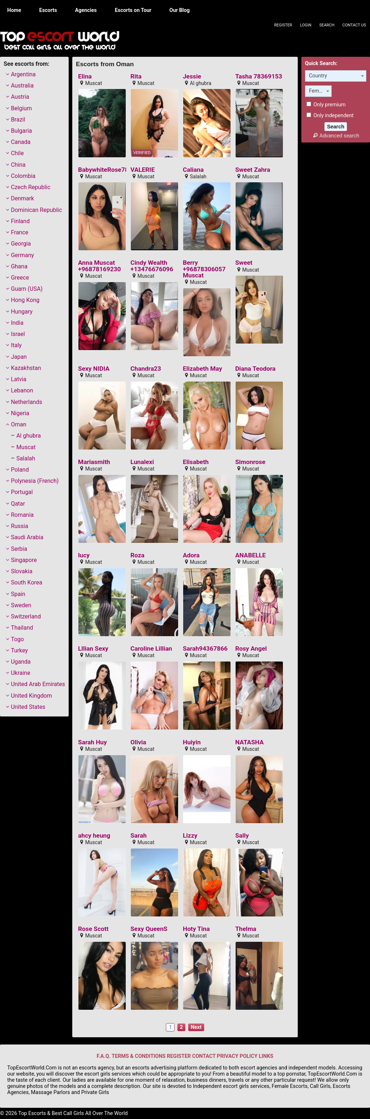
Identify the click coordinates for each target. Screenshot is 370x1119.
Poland (20, 469)
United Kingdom (31, 695)
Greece (20, 277)
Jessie (192, 76)
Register (283, 25)
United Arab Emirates (38, 684)
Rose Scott (93, 929)
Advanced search (335, 136)
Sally (242, 836)
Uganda (21, 661)
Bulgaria (21, 130)
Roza (137, 555)
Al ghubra (28, 435)
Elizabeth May (202, 369)
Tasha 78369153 (258, 76)
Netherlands (26, 402)
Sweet (244, 263)
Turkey (19, 650)
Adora (191, 555)
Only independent (330, 115)
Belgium (21, 108)
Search (327, 25)
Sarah (138, 836)
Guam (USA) (27, 288)
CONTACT (204, 1056)
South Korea (26, 582)
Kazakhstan (26, 368)
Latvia (18, 379)
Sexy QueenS (148, 929)
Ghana (19, 266)
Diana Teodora (255, 369)
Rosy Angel (251, 649)
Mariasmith (94, 462)
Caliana (193, 170)
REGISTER (179, 1056)
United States (28, 706)
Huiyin (192, 742)
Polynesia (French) (35, 480)
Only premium (325, 105)
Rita (136, 76)
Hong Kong (25, 300)
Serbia (19, 548)
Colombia (23, 176)
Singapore (24, 560)
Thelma (245, 929)
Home (14, 10)
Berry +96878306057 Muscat (204, 269)
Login (305, 25)
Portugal (22, 492)
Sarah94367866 (205, 649)
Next (196, 1027)
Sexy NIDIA (93, 369)
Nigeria (20, 413)
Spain (18, 594)
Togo (17, 639)
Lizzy (190, 836)
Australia (22, 85)
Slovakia (21, 571)
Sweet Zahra (252, 170)
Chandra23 (145, 369)
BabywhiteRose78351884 (114, 170)
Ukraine (20, 672)
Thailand (22, 627)
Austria (20, 96)
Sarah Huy (92, 742)
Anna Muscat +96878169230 (99, 266)
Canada (20, 142)
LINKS (266, 1056)
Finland (20, 221)
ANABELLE (250, 555)
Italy (16, 345)
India (17, 322)
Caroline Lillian (151, 649)
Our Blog (179, 10)
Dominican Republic (36, 210)
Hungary (22, 311)
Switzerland (26, 616)
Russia (19, 526)
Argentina (23, 74)
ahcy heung (94, 836)
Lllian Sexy (93, 649)
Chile (17, 153)
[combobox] (335, 76)
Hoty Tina (196, 929)
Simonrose (250, 462)
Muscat (25, 447)
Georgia (21, 243)
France (19, 232)
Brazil (18, 119)
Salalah (25, 458)
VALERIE (142, 170)
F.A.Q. (104, 1056)
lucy (84, 555)
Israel (18, 334)
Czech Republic (30, 187)
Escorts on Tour (133, 10)
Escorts (48, 10)
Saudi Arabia (27, 537)
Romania (22, 514)
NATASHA (249, 742)
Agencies (86, 10)
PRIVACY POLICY (237, 1056)
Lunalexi (142, 462)
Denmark (22, 198)
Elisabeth (196, 462)
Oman (18, 424)
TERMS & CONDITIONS (138, 1056)
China (18, 164)
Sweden (21, 605)
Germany (22, 255)
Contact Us (354, 25)
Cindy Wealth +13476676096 (151, 266)
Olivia (138, 742)
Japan (19, 356)
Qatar (18, 503)
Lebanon (22, 390)
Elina (85, 76)
